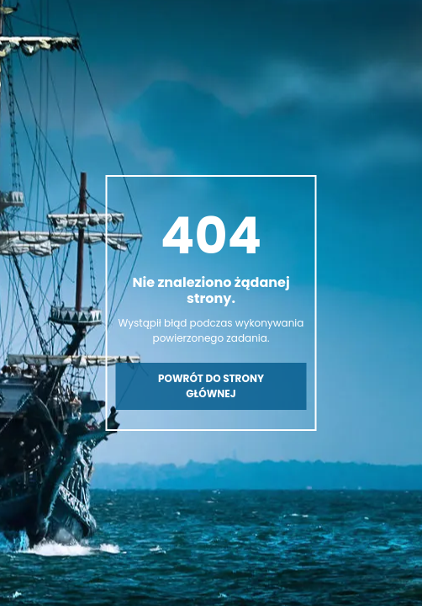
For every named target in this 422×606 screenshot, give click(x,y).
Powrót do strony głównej (211, 386)
